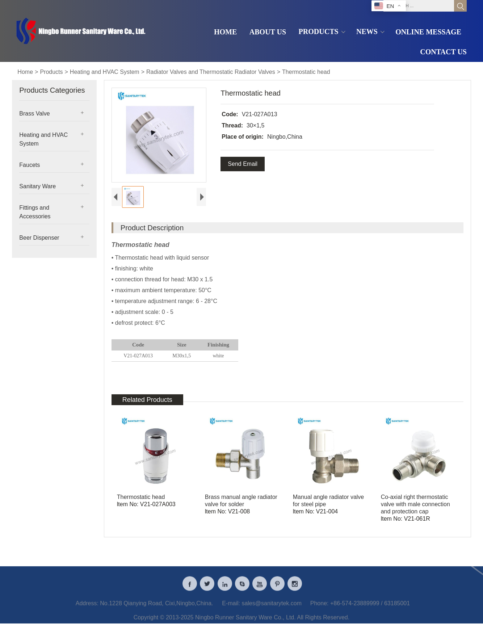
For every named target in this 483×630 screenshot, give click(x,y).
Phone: (319, 606)
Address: (87, 606)
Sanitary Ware (37, 186)
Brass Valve (34, 113)
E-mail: (231, 606)
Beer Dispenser (39, 238)
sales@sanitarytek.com (272, 606)
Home (25, 72)
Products (51, 72)
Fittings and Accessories (34, 212)
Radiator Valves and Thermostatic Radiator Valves (210, 72)
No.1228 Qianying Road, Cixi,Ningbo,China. (156, 606)
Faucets (29, 165)
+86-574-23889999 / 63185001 (370, 606)
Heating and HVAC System (104, 72)
